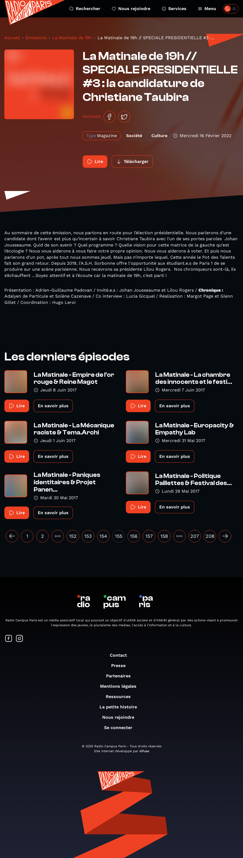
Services (174, 8)
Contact (121, 655)
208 (209, 536)
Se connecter (121, 727)
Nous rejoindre (131, 8)
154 (103, 536)
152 (73, 536)
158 (164, 536)
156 (134, 536)
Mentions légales (121, 686)
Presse (121, 665)
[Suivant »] (225, 536)
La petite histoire (120, 706)
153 (88, 536)
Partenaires (121, 675)
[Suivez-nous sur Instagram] (19, 639)
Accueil (12, 37)
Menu (207, 8)
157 (149, 536)
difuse (144, 751)
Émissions (36, 37)
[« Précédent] (12, 536)
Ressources (121, 696)
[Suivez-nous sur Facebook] (8, 639)
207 (194, 536)
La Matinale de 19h (72, 37)
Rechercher (84, 8)
